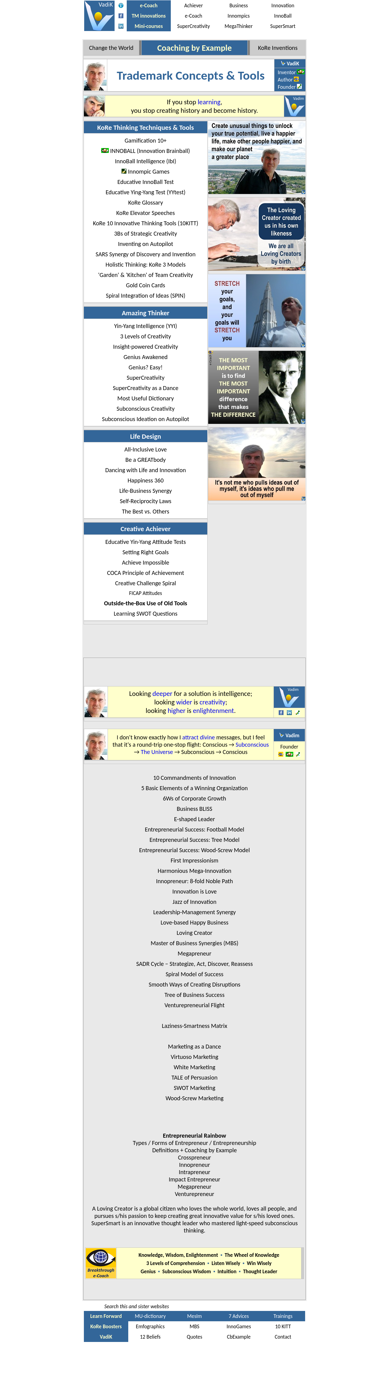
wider (184, 702)
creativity (212, 702)
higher (177, 710)
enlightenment (213, 710)
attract (190, 737)
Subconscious (252, 744)
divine (207, 737)
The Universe (157, 751)
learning (209, 102)
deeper (163, 693)
